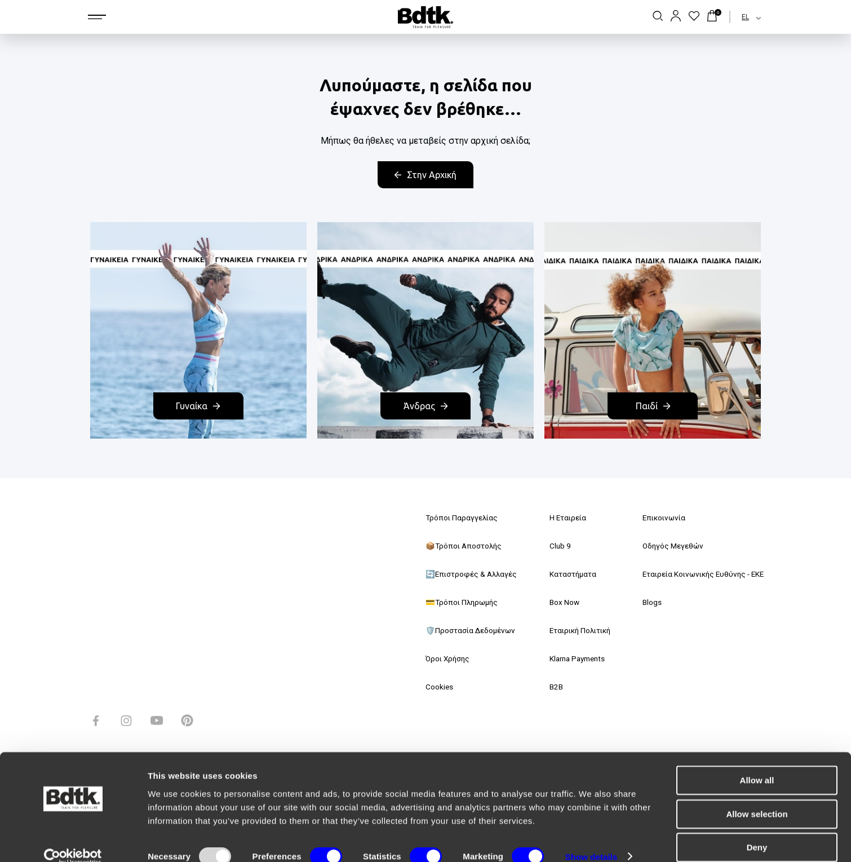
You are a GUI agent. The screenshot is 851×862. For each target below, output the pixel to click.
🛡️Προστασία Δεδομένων (472, 630)
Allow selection (756, 797)
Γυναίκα (198, 406)
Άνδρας (425, 406)
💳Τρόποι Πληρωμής (464, 602)
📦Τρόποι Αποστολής (465, 545)
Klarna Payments (574, 658)
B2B (551, 686)
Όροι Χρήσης (449, 658)
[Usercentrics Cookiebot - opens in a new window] (73, 840)
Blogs (645, 602)
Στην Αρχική (425, 175)
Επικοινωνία (658, 517)
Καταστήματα (568, 573)
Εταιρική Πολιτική (577, 630)
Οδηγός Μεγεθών (666, 545)
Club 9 (555, 545)
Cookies (440, 686)
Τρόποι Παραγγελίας (463, 517)
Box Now (559, 602)
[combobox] (741, 17)
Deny (757, 830)
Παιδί (653, 406)
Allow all (757, 763)
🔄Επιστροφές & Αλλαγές (473, 573)
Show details (591, 840)
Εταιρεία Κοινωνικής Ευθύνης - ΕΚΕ (699, 573)
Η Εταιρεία (563, 517)
